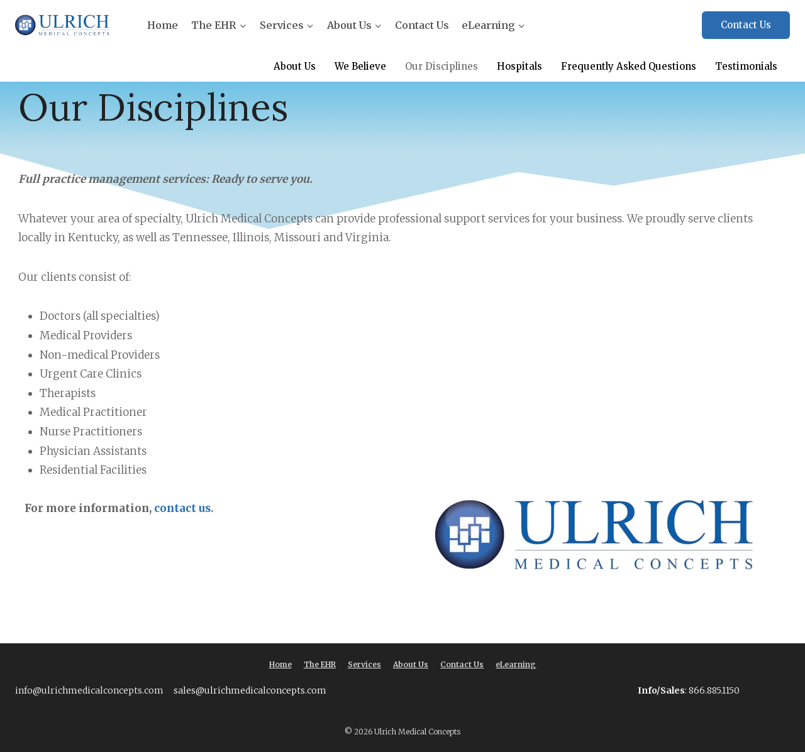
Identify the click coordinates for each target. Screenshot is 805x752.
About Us (295, 66)
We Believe (360, 66)
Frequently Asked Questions (628, 66)
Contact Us (422, 25)
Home (162, 25)
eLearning (516, 664)
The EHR (320, 664)
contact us (181, 508)
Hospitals (519, 66)
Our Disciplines (441, 66)
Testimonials (746, 66)
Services (364, 664)
